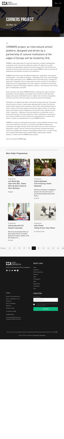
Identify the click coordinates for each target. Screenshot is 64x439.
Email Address (36, 297)
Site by (55, 332)
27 (14, 248)
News (34, 281)
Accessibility (36, 286)
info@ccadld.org (10, 314)
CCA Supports (36, 279)
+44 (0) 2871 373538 (11, 311)
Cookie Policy (42, 335)
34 (48, 248)
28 (19, 248)
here (25, 139)
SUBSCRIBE (46, 309)
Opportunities (36, 284)
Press (34, 276)
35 (53, 248)
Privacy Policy (36, 335)
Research (35, 274)
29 (24, 248)
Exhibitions (36, 270)
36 (58, 248)
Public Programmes (38, 272)
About (34, 267)
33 (43, 248)
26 (9, 248)
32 (38, 248)
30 (29, 248)
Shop (34, 288)
